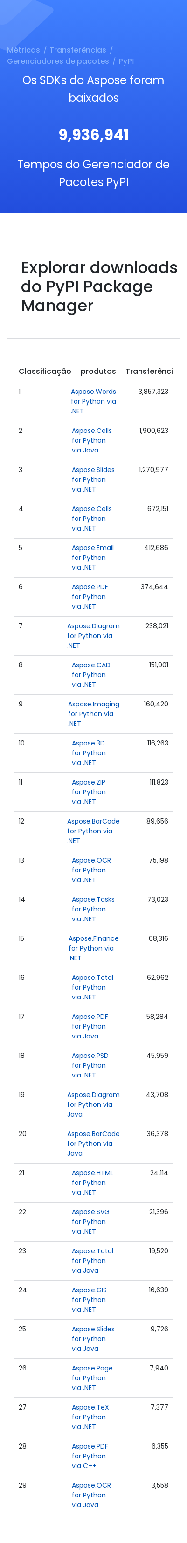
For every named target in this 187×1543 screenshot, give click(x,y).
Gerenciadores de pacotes (58, 61)
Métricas (23, 50)
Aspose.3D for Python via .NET (89, 752)
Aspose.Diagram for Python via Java (93, 1104)
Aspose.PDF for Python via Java (90, 1026)
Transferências (77, 50)
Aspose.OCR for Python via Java (91, 1495)
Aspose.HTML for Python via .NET (92, 1182)
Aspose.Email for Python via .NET (93, 557)
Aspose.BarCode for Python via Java (93, 1143)
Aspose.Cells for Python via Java (92, 440)
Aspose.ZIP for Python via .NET (89, 792)
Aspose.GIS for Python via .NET (89, 1299)
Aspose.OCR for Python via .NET (91, 870)
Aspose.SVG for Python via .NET (91, 1221)
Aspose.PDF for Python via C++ (90, 1456)
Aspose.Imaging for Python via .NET (93, 713)
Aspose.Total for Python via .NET (92, 987)
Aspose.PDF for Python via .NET (90, 596)
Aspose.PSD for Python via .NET (90, 1065)
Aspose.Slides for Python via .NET (93, 479)
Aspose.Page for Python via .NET (92, 1377)
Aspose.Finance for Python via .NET (94, 948)
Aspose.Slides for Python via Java (93, 1338)
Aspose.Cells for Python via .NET (92, 518)
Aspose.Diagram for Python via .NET (93, 635)
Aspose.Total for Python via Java (92, 1260)
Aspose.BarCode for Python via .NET (93, 831)
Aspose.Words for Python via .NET (93, 401)
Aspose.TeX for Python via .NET (90, 1417)
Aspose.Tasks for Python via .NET (93, 909)
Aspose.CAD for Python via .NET (91, 674)
